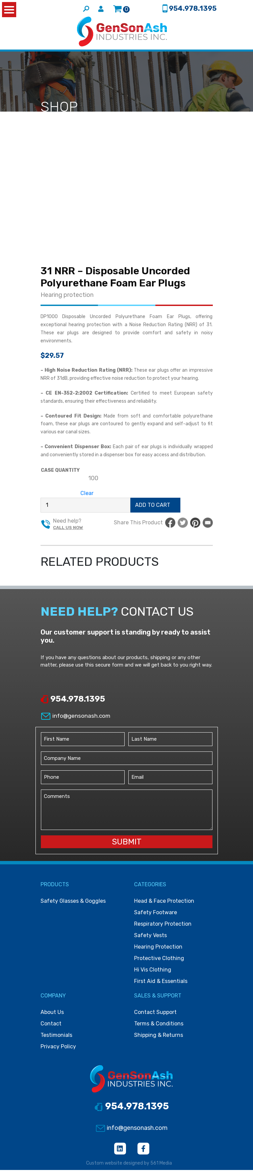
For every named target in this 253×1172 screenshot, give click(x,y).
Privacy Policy (58, 1048)
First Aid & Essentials (160, 983)
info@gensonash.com (75, 717)
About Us (52, 1014)
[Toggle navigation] (214, 33)
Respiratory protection (163, 926)
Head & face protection (164, 903)
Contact (51, 1025)
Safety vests (150, 937)
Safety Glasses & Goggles (73, 903)
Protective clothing (159, 960)
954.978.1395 (73, 701)
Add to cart (152, 506)
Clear (87, 495)
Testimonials (56, 1037)
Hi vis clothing (152, 971)
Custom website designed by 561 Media (129, 1165)
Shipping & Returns (158, 1037)
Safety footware (155, 914)
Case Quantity (60, 472)
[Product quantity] (85, 506)
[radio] (93, 480)
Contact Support (155, 1014)
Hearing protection (67, 297)
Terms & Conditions (158, 1025)
